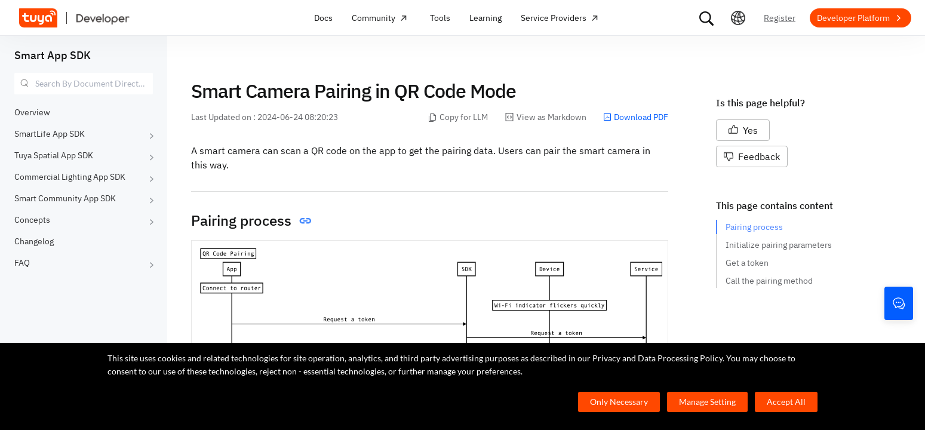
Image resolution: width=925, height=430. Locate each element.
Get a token (747, 262)
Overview (32, 112)
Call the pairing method (769, 280)
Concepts (32, 219)
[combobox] (83, 83)
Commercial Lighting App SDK (69, 176)
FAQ (22, 262)
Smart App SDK (52, 55)
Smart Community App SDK (65, 198)
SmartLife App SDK (49, 133)
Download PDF (635, 117)
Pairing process (754, 227)
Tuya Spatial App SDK (53, 155)
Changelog (34, 241)
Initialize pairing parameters (779, 244)
